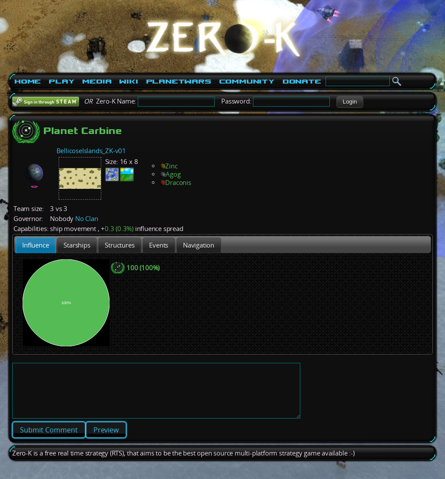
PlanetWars (178, 81)
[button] (349, 102)
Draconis (175, 182)
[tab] (36, 245)
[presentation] (35, 245)
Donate (301, 81)
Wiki (128, 81)
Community (247, 81)
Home (27, 81)
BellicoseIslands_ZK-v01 (91, 151)
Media (96, 81)
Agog (169, 174)
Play (61, 81)
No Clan (86, 218)
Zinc (168, 166)
